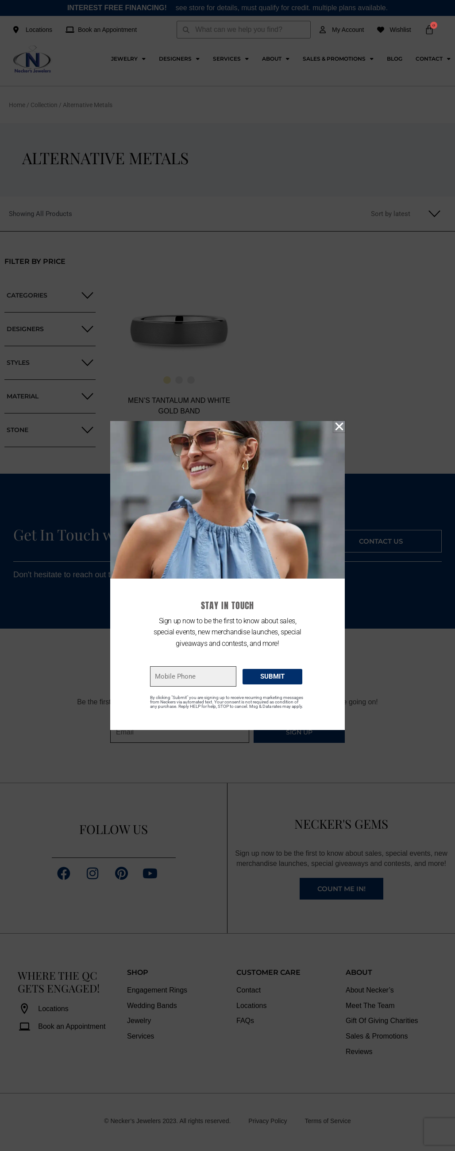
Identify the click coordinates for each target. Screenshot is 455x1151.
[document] (227, 575)
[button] (339, 426)
